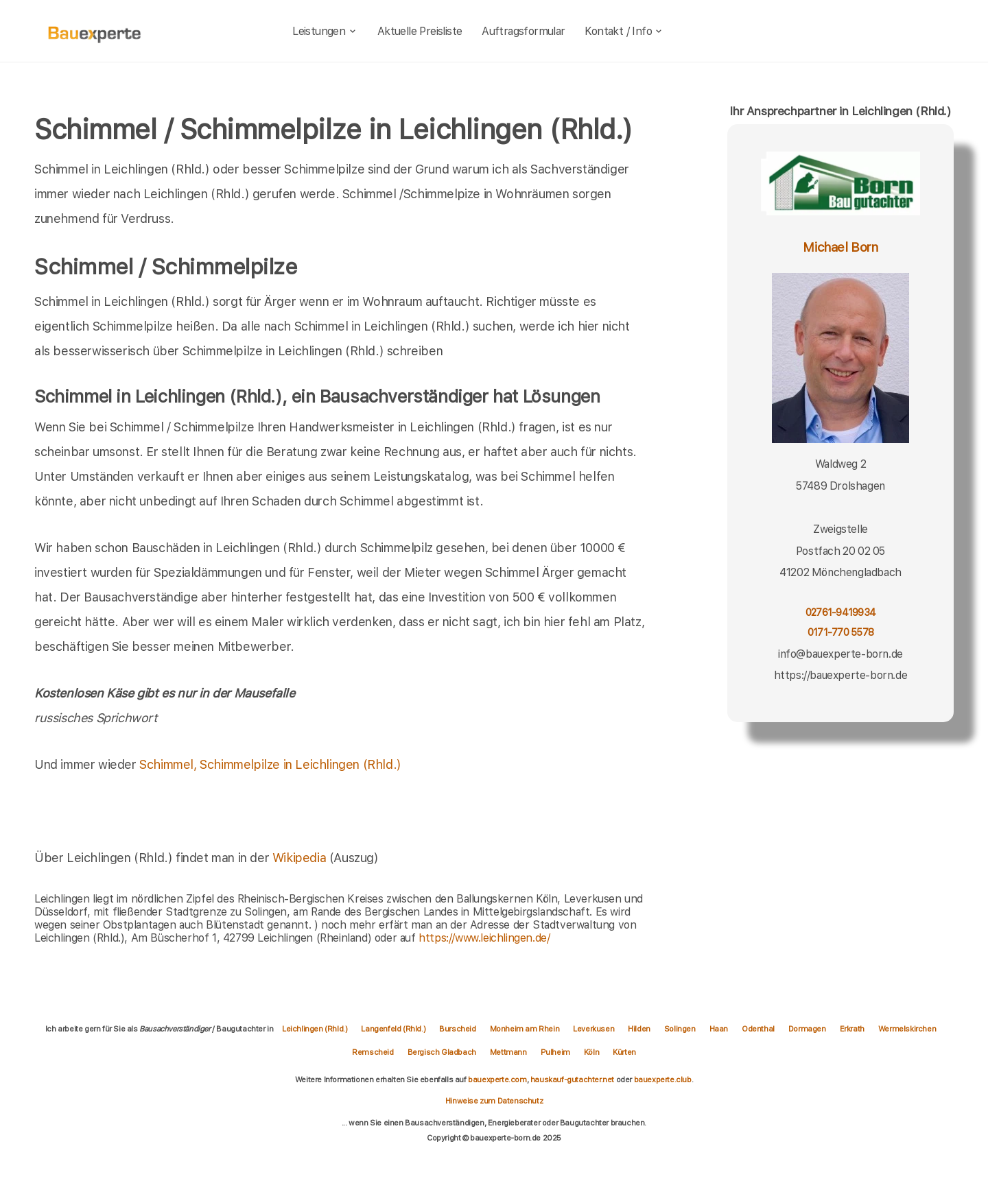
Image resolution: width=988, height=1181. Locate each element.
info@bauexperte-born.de (840, 653)
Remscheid (372, 1052)
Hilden (639, 1029)
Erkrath (852, 1029)
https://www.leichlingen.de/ (484, 937)
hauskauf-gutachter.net (572, 1079)
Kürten (624, 1052)
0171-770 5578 (840, 632)
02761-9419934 (840, 612)
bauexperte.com (497, 1079)
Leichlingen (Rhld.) (314, 1029)
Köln (591, 1052)
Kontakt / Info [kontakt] (624, 31)
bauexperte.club (663, 1079)
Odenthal (758, 1029)
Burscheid (457, 1029)
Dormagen (807, 1029)
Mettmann (508, 1052)
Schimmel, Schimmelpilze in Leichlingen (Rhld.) (270, 764)
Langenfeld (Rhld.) (393, 1029)
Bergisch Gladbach (442, 1052)
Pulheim (555, 1052)
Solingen (680, 1029)
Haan (718, 1029)
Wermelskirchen (907, 1029)
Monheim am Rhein (525, 1029)
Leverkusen (593, 1029)
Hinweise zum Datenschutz (494, 1101)
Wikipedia (300, 857)
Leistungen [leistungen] (324, 31)
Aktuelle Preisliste (419, 31)
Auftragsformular (523, 31)
